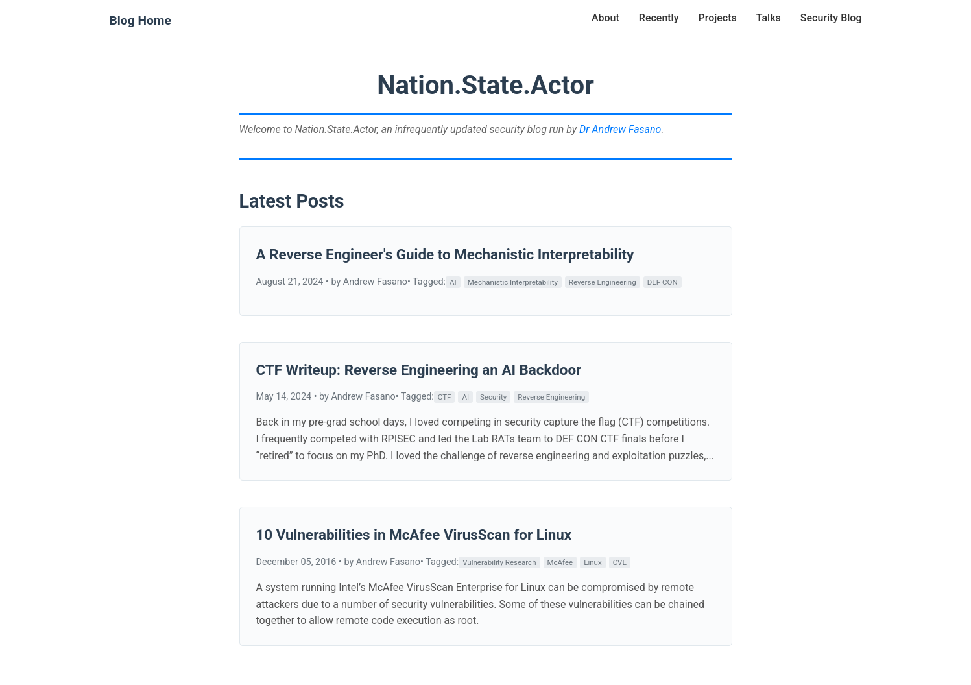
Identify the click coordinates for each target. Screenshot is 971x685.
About (605, 18)
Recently (659, 18)
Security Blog (831, 18)
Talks (768, 18)
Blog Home (140, 20)
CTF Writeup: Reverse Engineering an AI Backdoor (419, 369)
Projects (718, 18)
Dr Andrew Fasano (620, 129)
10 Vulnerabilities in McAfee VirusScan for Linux (414, 534)
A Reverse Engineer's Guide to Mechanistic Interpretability (445, 254)
